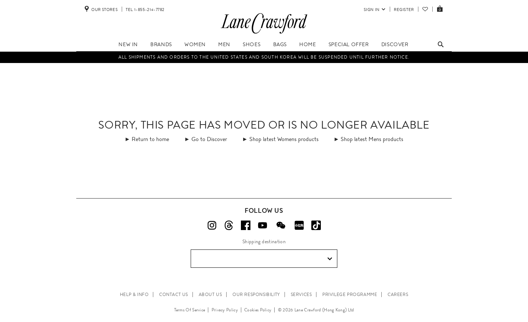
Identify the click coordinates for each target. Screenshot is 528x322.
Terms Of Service (189, 310)
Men (224, 44)
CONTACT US (173, 294)
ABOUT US (210, 294)
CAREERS (398, 294)
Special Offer (349, 44)
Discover (394, 44)
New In (128, 44)
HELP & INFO (134, 294)
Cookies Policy (257, 310)
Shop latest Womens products (284, 139)
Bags (280, 44)
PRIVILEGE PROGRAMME (349, 294)
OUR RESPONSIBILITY (256, 294)
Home (307, 44)
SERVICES (301, 294)
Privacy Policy (225, 310)
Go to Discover (209, 139)
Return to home (150, 139)
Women (195, 44)
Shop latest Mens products (372, 139)
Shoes (251, 44)
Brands (161, 44)
